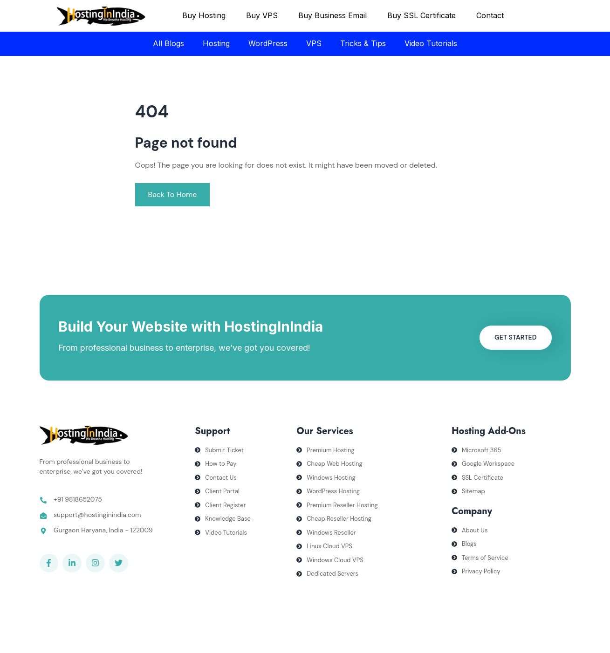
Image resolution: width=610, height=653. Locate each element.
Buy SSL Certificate (421, 15)
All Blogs (168, 43)
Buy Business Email (332, 15)
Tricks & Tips (363, 43)
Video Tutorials (430, 43)
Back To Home (172, 194)
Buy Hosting (204, 15)
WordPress (268, 43)
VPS (314, 43)
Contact (490, 15)
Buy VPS (262, 15)
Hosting (216, 43)
